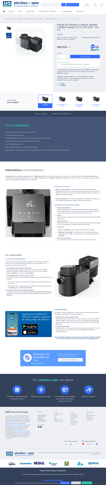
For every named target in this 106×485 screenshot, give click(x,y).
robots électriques (16, 423)
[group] (12, 464)
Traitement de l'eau (58, 419)
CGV (87, 413)
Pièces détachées (58, 413)
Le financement (74, 415)
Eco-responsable (66, 11)
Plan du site (73, 424)
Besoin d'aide (73, 422)
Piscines (11, 11)
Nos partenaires (74, 416)
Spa (55, 416)
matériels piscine (10, 421)
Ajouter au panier (85, 56)
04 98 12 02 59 (43, 421)
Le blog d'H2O (73, 421)
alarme (16, 417)
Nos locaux (73, 418)
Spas (20, 11)
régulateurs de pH (22, 424)
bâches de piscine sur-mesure (22, 430)
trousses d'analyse (15, 426)
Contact (72, 419)
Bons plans (80, 11)
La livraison (73, 413)
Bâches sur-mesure (59, 421)
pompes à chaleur (21, 432)
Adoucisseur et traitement (48, 11)
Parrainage (89, 419)
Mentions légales (90, 415)
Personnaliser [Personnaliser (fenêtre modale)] (87, 483)
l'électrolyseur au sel (11, 424)
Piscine (55, 415)
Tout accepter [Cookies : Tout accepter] (65, 483)
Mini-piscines (31, 11)
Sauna (55, 418)
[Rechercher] (53, 4)
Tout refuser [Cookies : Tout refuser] (76, 483)
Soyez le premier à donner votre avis (91, 37)
